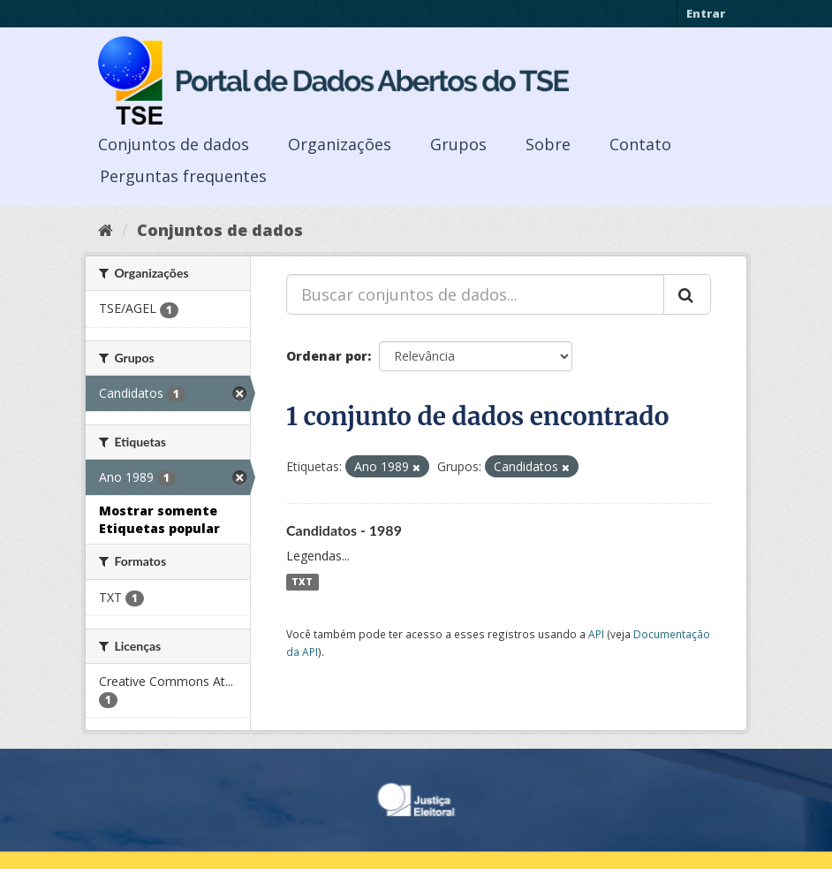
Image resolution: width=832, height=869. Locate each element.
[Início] (105, 229)
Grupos (458, 144)
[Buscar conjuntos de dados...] (475, 294)
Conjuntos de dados (173, 144)
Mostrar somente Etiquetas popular (159, 519)
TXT (302, 582)
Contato (640, 144)
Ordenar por (326, 355)
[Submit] (687, 294)
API (596, 634)
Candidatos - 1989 (344, 530)
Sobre (548, 144)
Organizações (339, 144)
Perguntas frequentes (183, 176)
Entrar (705, 13)
